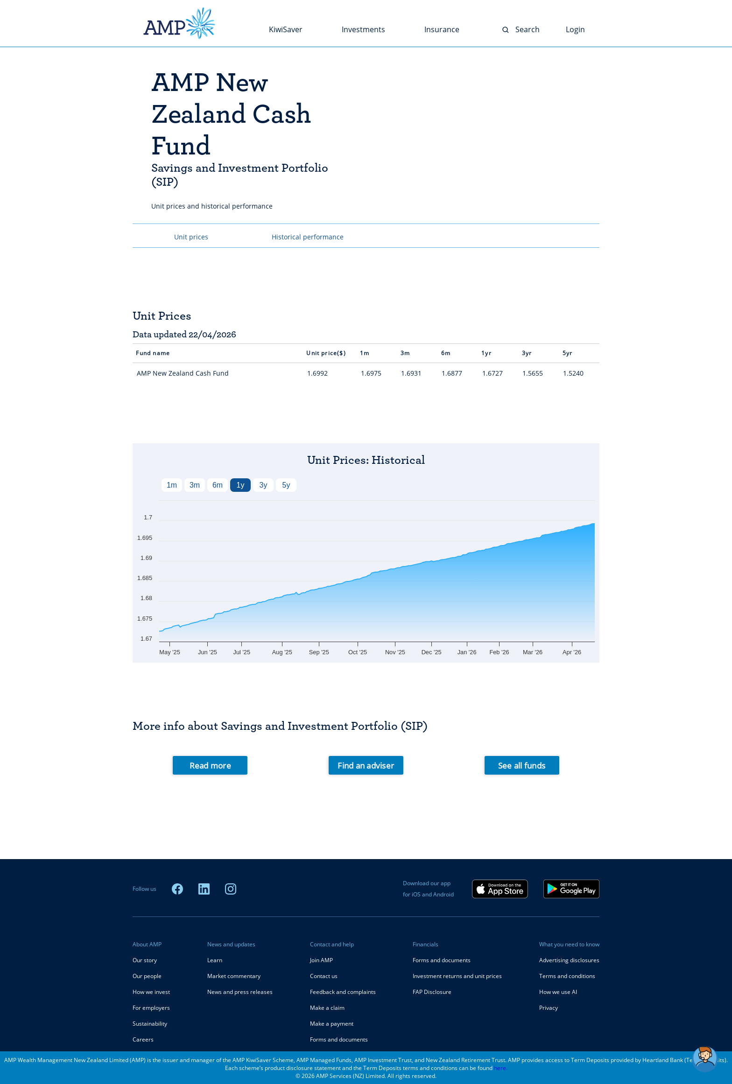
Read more (210, 765)
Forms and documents (339, 1039)
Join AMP (321, 960)
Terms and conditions (567, 976)
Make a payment (331, 1024)
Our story (145, 960)
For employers (151, 1008)
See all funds (521, 765)
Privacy (548, 1008)
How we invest (151, 992)
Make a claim (327, 1008)
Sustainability (150, 1024)
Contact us (324, 976)
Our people (147, 976)
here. (500, 1068)
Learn (214, 960)
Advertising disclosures (569, 960)
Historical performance (308, 236)
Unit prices (191, 236)
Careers (143, 1039)
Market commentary (233, 976)
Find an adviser (366, 765)
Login (575, 29)
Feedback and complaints (343, 992)
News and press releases (240, 992)
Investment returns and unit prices (457, 976)
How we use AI (558, 992)
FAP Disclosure (432, 992)
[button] (705, 1059)
